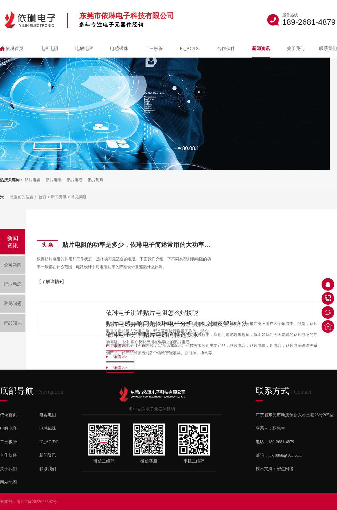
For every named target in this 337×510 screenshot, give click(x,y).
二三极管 (154, 48)
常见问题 (79, 197)
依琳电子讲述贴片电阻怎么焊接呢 (152, 312)
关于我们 (296, 48)
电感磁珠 (119, 48)
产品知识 (13, 322)
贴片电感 (75, 179)
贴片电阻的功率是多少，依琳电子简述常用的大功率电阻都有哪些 (136, 244)
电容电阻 (49, 48)
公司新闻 (13, 264)
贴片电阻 (54, 179)
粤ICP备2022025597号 (37, 501)
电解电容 (84, 48)
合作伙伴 (226, 48)
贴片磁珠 (96, 179)
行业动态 (13, 284)
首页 (42, 197)
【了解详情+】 (51, 281)
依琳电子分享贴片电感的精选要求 (152, 334)
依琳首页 (15, 48)
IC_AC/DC (190, 48)
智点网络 (285, 468)
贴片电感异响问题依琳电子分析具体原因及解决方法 (177, 323)
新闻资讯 (261, 48)
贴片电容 (32, 179)
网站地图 (8, 482)
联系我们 (328, 48)
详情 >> (120, 367)
